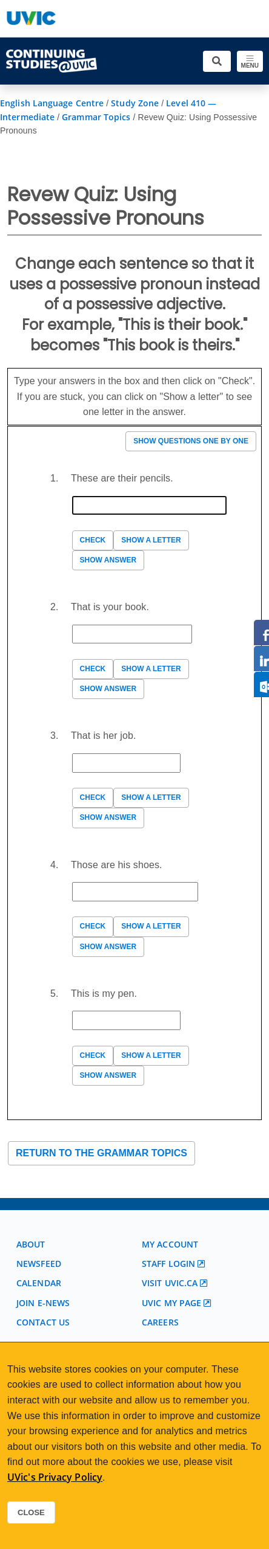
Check (93, 540)
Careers (160, 1322)
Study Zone (135, 103)
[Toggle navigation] (250, 61)
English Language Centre (52, 103)
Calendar (38, 1283)
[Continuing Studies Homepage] (51, 61)
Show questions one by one (190, 441)
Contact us (43, 1322)
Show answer (108, 560)
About (30, 1244)
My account (170, 1244)
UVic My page (171, 1303)
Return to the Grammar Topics (101, 1153)
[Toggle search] (217, 61)
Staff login (168, 1263)
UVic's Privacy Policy (54, 1477)
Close (31, 1512)
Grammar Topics (96, 117)
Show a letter (151, 540)
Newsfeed (38, 1263)
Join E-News (43, 1303)
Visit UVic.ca (170, 1283)
